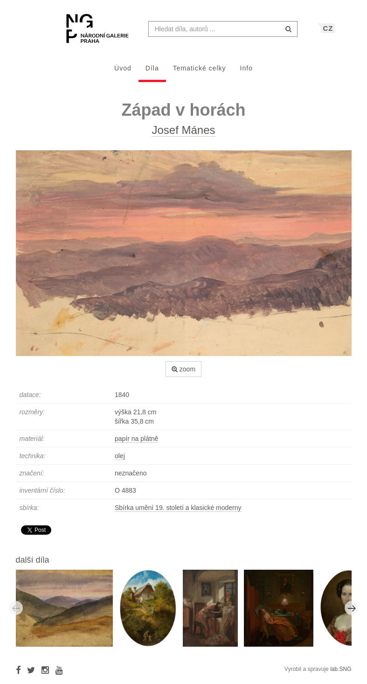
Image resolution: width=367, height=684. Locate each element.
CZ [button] (328, 33)
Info (246, 73)
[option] (67, 612)
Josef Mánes (183, 134)
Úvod (123, 73)
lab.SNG (340, 673)
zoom (183, 373)
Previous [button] (16, 613)
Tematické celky (199, 73)
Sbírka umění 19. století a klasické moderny (178, 512)
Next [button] (352, 613)
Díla (152, 73)
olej (120, 460)
